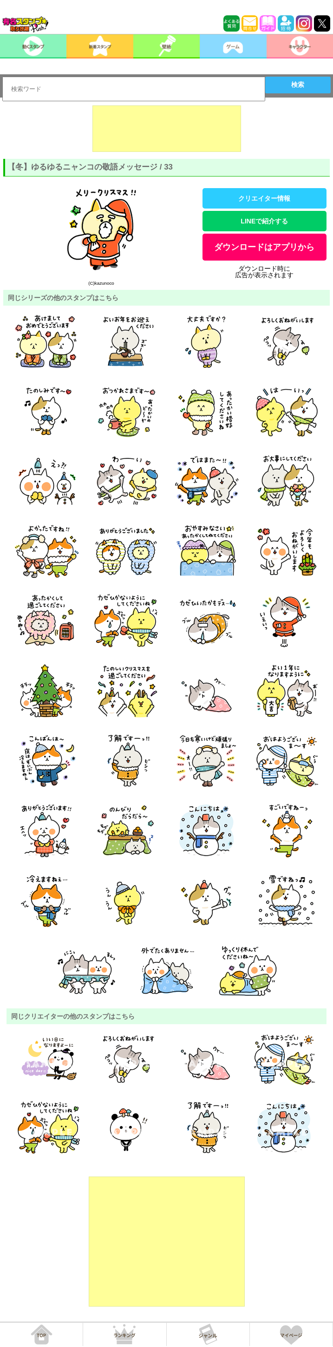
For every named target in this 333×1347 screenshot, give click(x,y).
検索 (297, 84)
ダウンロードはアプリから (264, 247)
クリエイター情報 (264, 198)
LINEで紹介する (264, 221)
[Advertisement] (166, 128)
